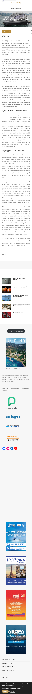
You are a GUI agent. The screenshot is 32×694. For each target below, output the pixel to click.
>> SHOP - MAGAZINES (16, 331)
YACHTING (6, 31)
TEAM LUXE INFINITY (8, 666)
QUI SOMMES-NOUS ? (8, 659)
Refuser (12, 691)
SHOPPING (5, 677)
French (5, 1)
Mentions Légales (16, 688)
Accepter (5, 691)
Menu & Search (16, 8)
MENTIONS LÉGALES (8, 670)
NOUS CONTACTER (8, 674)
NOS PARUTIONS (7, 663)
